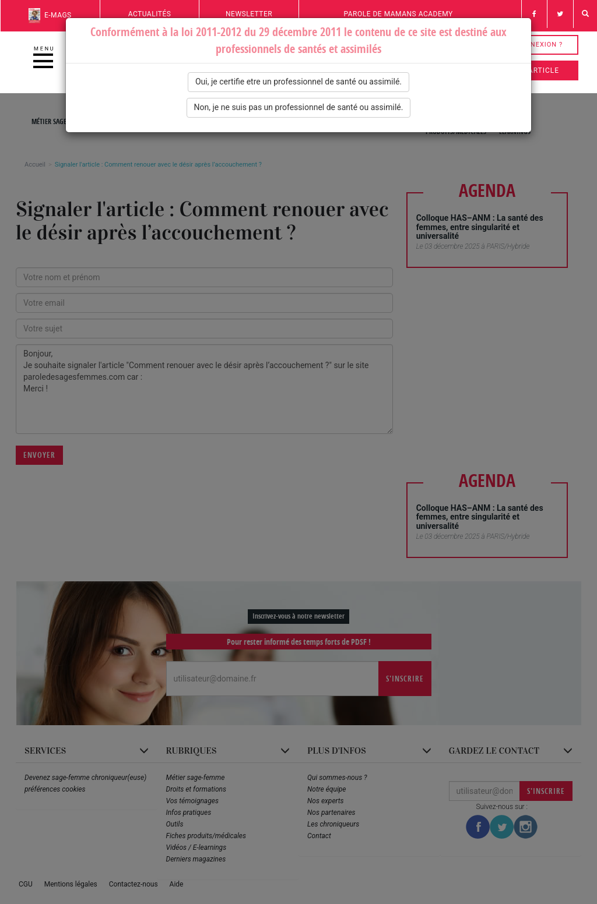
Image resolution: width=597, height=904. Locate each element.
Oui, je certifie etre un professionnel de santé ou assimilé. (298, 81)
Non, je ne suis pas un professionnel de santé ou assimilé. (298, 107)
